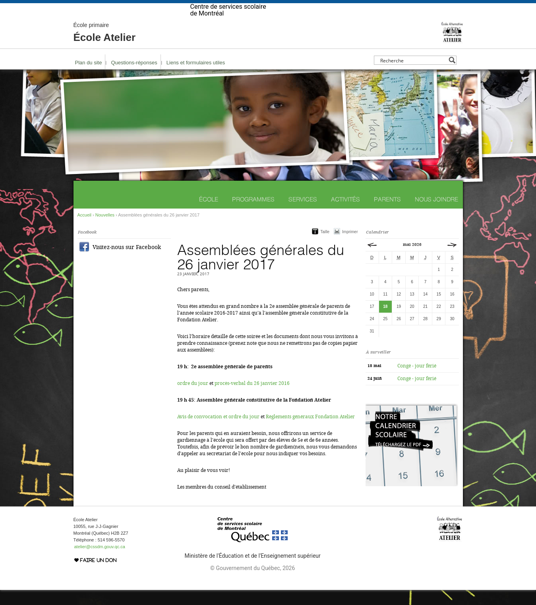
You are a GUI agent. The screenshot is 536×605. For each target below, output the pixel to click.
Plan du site (88, 78)
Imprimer (350, 247)
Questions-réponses (134, 78)
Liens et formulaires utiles (195, 78)
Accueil (84, 230)
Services (302, 214)
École (208, 214)
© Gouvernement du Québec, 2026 (252, 583)
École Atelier (105, 47)
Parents (387, 214)
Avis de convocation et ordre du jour (218, 432)
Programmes (253, 214)
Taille (324, 247)
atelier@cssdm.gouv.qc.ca (99, 561)
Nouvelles (104, 230)
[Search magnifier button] (452, 75)
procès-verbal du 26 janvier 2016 (252, 398)
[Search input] (413, 75)
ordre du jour (192, 398)
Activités (345, 214)
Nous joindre (436, 214)
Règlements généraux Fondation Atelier (310, 432)
